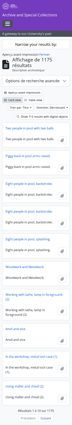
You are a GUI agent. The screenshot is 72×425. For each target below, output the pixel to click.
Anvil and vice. (16, 329)
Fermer (44, 54)
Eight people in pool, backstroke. (29, 184)
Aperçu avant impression (22, 92)
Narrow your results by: (36, 44)
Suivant (46, 418)
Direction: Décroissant (51, 107)
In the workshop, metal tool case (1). (32, 357)
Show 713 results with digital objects (42, 116)
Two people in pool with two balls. (30, 128)
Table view (33, 100)
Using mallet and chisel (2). (25, 386)
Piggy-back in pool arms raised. (28, 156)
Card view (12, 100)
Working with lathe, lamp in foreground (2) (34, 297)
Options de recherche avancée (33, 80)
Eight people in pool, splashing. (28, 239)
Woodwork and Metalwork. (25, 267)
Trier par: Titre (19, 107)
